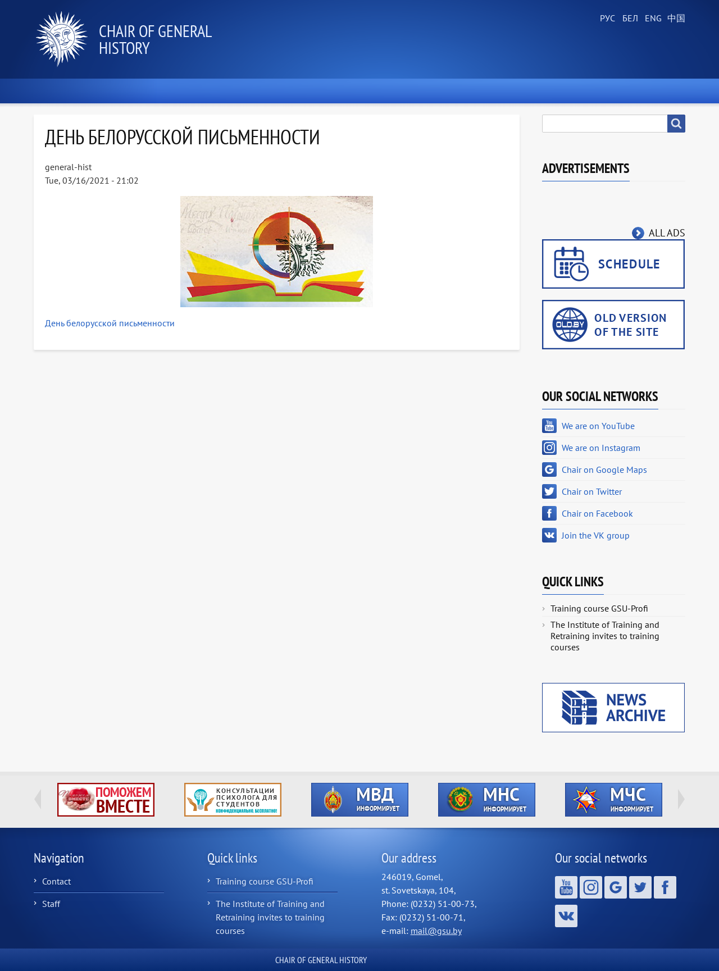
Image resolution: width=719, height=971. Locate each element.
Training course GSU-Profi (599, 608)
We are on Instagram (601, 447)
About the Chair (213, 91)
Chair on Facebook (597, 513)
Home (61, 91)
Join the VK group (596, 535)
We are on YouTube (598, 425)
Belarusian (629, 18)
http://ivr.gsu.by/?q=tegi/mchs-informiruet (613, 800)
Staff (51, 903)
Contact (56, 881)
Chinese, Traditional (674, 18)
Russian (606, 18)
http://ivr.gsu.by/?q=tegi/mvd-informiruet (359, 800)
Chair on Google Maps (604, 469)
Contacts (650, 91)
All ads (667, 232)
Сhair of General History (155, 39)
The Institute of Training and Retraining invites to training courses (604, 636)
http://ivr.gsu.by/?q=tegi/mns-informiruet (486, 800)
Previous (38, 799)
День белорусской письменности (110, 323)
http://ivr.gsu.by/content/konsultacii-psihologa (232, 800)
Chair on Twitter (592, 491)
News (127, 91)
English (651, 18)
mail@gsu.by (436, 930)
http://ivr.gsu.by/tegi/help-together (105, 800)
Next (681, 799)
